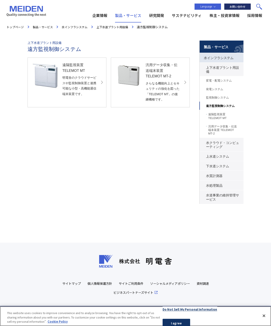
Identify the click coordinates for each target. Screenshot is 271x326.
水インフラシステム (219, 58)
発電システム (214, 89)
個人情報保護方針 (107, 283)
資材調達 (108, 292)
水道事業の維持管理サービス (222, 197)
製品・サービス (216, 47)
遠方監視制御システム (220, 106)
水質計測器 (214, 176)
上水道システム (217, 156)
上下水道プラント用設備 (222, 69)
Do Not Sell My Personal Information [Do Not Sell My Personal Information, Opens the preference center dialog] (190, 309)
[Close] (264, 315)
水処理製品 (214, 185)
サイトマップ (78, 283)
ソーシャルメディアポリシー (181, 283)
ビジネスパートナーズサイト (143, 292)
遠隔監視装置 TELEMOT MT (217, 116)
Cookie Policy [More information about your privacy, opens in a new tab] (58, 322)
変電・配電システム (219, 80)
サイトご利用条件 (140, 283)
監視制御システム (217, 97)
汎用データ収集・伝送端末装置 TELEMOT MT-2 (222, 130)
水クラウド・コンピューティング (222, 145)
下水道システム (217, 166)
